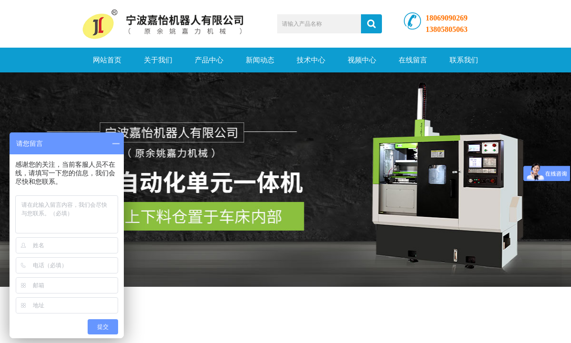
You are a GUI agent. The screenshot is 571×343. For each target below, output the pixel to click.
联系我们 (464, 60)
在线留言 (413, 60)
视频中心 (362, 60)
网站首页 (107, 60)
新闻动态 (260, 60)
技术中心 (311, 60)
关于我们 (158, 60)
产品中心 (209, 60)
